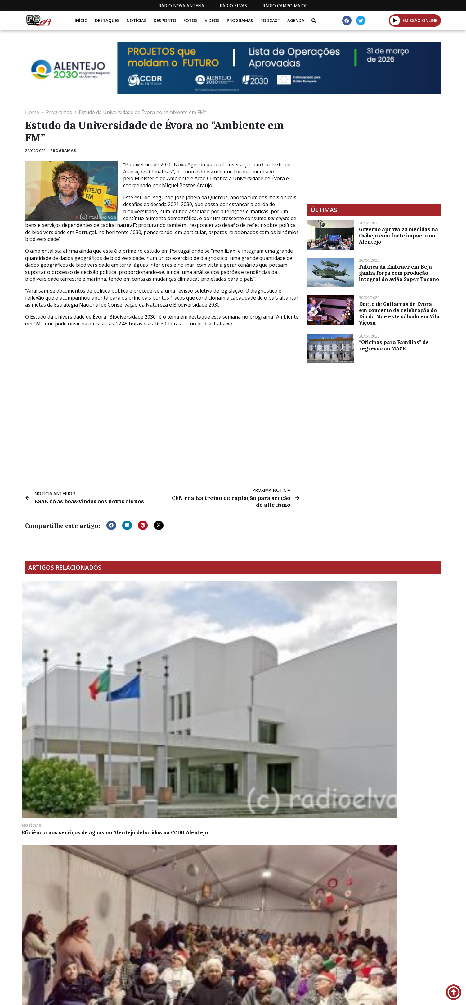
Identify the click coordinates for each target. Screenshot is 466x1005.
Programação (282, 995)
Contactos (325, 995)
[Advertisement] (374, 152)
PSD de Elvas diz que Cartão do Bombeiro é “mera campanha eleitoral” (381, 662)
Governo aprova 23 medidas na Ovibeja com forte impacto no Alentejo (398, 235)
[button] (395, 20)
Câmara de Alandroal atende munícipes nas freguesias (62, 759)
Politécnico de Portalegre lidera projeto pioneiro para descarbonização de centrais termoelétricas (384, 858)
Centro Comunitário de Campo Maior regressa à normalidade (72, 852)
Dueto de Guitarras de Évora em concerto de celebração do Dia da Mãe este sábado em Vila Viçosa (399, 313)
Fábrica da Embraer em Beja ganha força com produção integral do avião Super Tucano (399, 273)
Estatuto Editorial (231, 995)
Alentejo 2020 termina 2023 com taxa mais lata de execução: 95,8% (285, 759)
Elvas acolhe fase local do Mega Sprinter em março (383, 759)
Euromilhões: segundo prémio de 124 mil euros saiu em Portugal (178, 759)
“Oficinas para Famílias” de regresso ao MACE (394, 345)
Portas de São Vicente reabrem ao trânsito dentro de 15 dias (175, 852)
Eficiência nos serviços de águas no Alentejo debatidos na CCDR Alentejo (72, 659)
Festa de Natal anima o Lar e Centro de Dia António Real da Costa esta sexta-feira (177, 662)
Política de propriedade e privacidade (396, 995)
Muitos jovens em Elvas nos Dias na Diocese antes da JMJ (282, 659)
